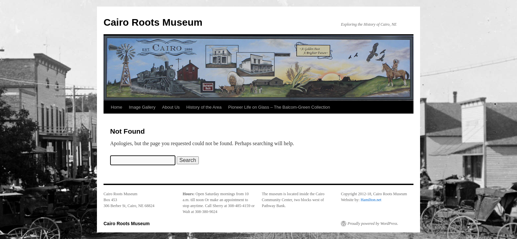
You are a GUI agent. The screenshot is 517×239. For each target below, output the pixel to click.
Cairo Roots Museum (153, 22)
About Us (171, 107)
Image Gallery (142, 107)
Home (116, 107)
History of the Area (204, 107)
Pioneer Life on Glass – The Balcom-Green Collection (279, 107)
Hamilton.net (371, 200)
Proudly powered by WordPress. (373, 223)
